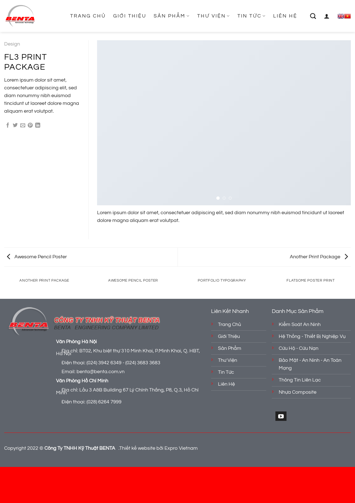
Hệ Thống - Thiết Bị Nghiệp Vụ (312, 336)
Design (12, 44)
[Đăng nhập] (327, 16)
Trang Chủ (88, 16)
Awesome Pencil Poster (37, 256)
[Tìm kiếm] (313, 16)
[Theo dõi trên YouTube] (280, 416)
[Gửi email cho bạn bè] (22, 125)
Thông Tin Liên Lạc (300, 380)
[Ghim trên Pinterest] (30, 125)
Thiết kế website (137, 448)
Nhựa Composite (297, 392)
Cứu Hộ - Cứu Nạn (298, 348)
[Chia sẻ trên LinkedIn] (37, 125)
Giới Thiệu (129, 16)
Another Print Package (319, 256)
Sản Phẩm (172, 16)
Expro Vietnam (181, 448)
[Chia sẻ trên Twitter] (15, 125)
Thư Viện (213, 16)
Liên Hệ (285, 16)
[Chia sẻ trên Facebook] (7, 125)
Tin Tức (251, 16)
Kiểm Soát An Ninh (300, 324)
